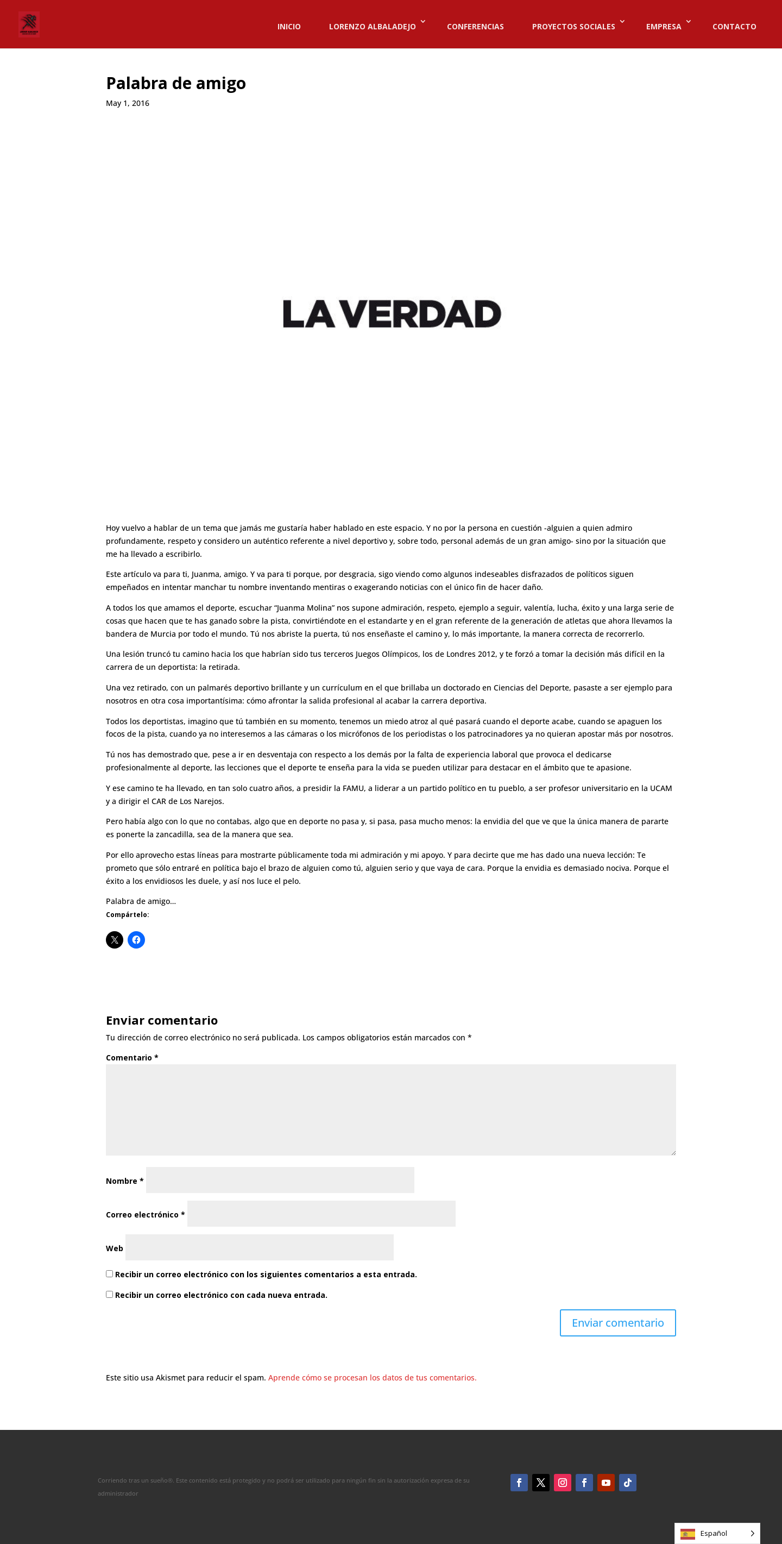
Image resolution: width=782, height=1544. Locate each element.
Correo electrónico (145, 1214)
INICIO (289, 27)
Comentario (132, 1057)
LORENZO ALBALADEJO (372, 27)
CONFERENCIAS (475, 27)
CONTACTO (734, 27)
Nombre (125, 1181)
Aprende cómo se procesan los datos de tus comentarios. (372, 1377)
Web (114, 1248)
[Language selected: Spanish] (717, 1533)
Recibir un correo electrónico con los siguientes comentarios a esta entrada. (266, 1274)
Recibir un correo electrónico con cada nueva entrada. (221, 1295)
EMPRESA (664, 27)
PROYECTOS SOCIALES (573, 27)
